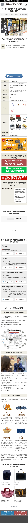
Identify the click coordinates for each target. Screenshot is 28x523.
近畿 (12, 14)
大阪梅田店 (5, 223)
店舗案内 (6, 14)
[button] (26, 25)
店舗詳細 (20, 230)
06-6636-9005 (6, 252)
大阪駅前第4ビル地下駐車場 (16, 100)
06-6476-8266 (13, 81)
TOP (2, 14)
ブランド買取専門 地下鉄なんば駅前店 (13, 249)
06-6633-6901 (6, 266)
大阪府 (16, 14)
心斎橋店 (4, 235)
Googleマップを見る (14, 76)
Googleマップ (7, 230)
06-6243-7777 (6, 238)
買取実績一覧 (14, 483)
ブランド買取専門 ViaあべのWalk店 (12, 264)
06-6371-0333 (6, 225)
